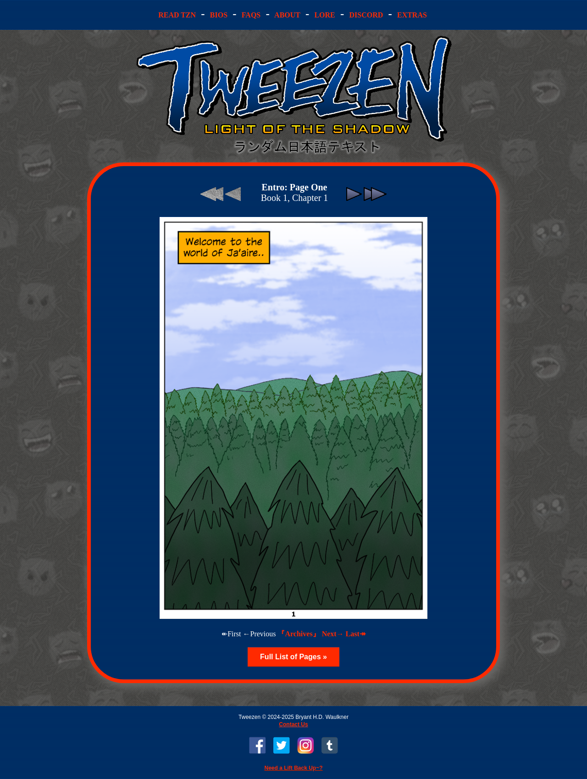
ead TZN (178, 15)
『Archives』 (298, 634)
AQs (251, 15)
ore (324, 15)
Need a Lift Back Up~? (293, 768)
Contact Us (293, 724)
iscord (366, 15)
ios (218, 15)
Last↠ (355, 634)
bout (287, 15)
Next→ (333, 634)
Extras (412, 15)
